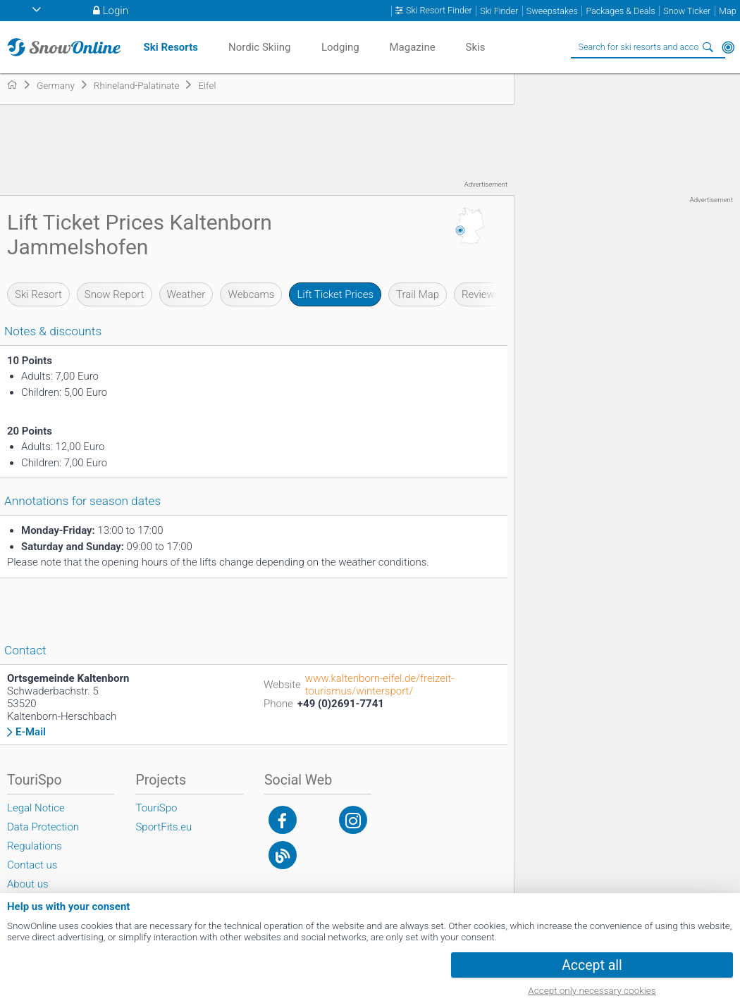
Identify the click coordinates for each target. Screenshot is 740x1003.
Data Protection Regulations (43, 836)
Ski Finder (499, 11)
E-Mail (31, 732)
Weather (186, 294)
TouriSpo (156, 808)
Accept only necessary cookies (591, 990)
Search (708, 47)
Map (727, 11)
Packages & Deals (620, 11)
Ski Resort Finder (439, 10)
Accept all (592, 965)
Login (115, 10)
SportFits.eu (163, 827)
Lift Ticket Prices (335, 294)
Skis (476, 47)
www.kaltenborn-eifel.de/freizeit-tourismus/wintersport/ (380, 684)
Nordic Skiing (259, 47)
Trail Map (417, 294)
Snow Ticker (686, 11)
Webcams (251, 294)
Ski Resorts (171, 47)
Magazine (412, 47)
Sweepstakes (552, 11)
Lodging (340, 47)
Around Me (728, 47)
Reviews (481, 294)
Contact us (32, 865)
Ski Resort (38, 294)
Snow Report (114, 294)
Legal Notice (36, 808)
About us (28, 884)
